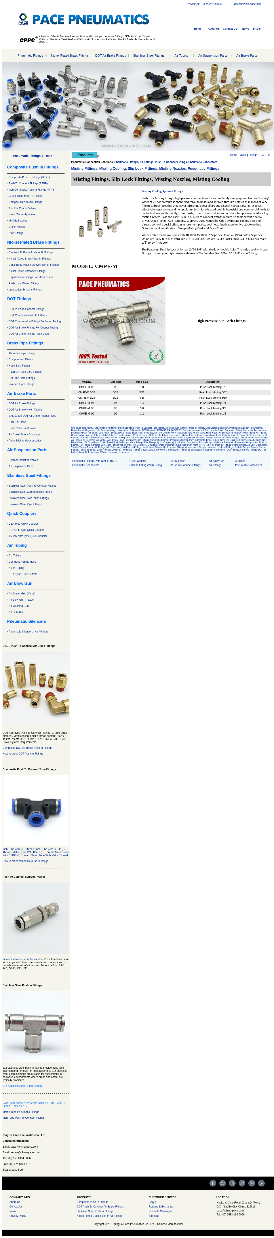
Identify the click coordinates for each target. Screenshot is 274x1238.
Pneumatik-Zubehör (239, 428)
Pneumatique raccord (193, 430)
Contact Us (230, 28)
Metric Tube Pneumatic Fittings (21, 1112)
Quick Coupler (78, 435)
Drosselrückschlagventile (83, 430)
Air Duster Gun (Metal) (22, 593)
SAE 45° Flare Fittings (22, 378)
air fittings (210, 435)
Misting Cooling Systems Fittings (162, 191)
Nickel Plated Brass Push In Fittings (30, 258)
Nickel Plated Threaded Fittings (27, 271)
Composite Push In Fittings (92, 1202)
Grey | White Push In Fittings (25, 195)
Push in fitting (100, 428)
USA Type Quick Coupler (23, 523)
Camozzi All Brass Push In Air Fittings (31, 252)
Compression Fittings (21, 359)
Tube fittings (158, 428)
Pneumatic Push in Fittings (84, 433)
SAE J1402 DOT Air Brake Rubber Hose (32, 415)
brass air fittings (196, 428)
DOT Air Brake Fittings (110, 55)
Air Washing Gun (19, 606)
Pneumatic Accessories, (254, 430)
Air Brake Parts (246, 55)
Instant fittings (223, 435)
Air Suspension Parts (212, 55)
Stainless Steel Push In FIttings (94, 1211)
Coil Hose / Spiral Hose (22, 561)
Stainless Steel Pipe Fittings (25, 504)
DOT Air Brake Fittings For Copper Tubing (33, 327)
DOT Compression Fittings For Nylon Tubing (35, 321)
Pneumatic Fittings (30, 55)
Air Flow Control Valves (22, 208)
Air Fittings (215, 465)
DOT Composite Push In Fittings (28, 315)
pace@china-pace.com (247, 4)
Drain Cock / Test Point (22, 428)
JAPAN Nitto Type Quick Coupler (28, 536)
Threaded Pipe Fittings (22, 353)
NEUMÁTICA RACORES (169, 430)
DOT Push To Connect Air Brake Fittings (100, 1206)
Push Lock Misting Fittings (24, 283)
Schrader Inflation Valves (23, 460)
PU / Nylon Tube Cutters (23, 574)
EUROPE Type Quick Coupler (26, 529)
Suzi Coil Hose (17, 422)
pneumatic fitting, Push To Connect (135, 428)
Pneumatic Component (248, 465)
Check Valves (17, 226)
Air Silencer (224, 433)
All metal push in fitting (177, 428)
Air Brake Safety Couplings (24, 434)
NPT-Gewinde (149, 430)
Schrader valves (32, 959)
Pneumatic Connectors (85, 465)
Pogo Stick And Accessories (25, 440)
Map (156, 1215)
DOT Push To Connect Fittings (26, 309)
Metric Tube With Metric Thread (49, 855)
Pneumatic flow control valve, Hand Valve (197, 433)
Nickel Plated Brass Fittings (70, 55)
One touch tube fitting (81, 428)
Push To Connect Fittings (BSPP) (28, 183)
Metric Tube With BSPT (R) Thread (33, 852)
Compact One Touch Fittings (25, 202)
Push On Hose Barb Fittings (25, 371)
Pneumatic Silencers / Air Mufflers (28, 631)
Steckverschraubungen (217, 428)
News (245, 28)
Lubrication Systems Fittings (25, 289)
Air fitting (112, 428)
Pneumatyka (256, 428)
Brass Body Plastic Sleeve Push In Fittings (34, 264)
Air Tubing (181, 55)
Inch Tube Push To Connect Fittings (23, 1117)
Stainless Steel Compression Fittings (30, 491)
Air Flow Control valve (165, 433)
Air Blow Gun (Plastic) (21, 599)
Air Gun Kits (16, 612)
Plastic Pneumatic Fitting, (230, 430)
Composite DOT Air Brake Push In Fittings (27, 747)
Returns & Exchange (161, 1206)
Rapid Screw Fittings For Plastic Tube (31, 277)
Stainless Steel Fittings (148, 55)
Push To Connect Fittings (185, 465)
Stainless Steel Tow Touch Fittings (29, 498)
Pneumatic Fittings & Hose (32, 156)
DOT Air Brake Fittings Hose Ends (29, 333)
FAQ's (257, 28)
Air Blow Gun (216, 460)
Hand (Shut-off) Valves (22, 214)
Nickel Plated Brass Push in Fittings (135, 433)
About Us (213, 28)
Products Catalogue (160, 1211)
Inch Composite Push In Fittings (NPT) (31, 189)
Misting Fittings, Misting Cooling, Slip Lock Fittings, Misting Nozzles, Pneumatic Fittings (145, 168)
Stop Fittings (16, 233)
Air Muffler (236, 433)
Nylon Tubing (16, 567)
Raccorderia (211, 430)
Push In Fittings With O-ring (145, 465)
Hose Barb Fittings (19, 365)
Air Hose (240, 460)
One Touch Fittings (108, 433)
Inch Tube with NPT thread (18, 849)
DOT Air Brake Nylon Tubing (25, 409)
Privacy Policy (18, 1215)
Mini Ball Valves (18, 220)
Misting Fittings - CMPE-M (255, 155)
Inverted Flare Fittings (21, 384)
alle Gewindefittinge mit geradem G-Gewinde (119, 430)
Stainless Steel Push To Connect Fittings (32, 485)
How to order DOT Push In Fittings (23, 753)
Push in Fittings (196, 435)
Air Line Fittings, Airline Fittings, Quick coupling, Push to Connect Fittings (121, 435)
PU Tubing (15, 555)
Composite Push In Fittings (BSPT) (29, 177)
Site (151, 1215)
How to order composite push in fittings (25, 861)
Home (197, 28)
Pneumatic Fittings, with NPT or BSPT (94, 460)
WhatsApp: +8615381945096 (204, 4)
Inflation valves (11, 959)
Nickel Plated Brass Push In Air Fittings (99, 1215)
